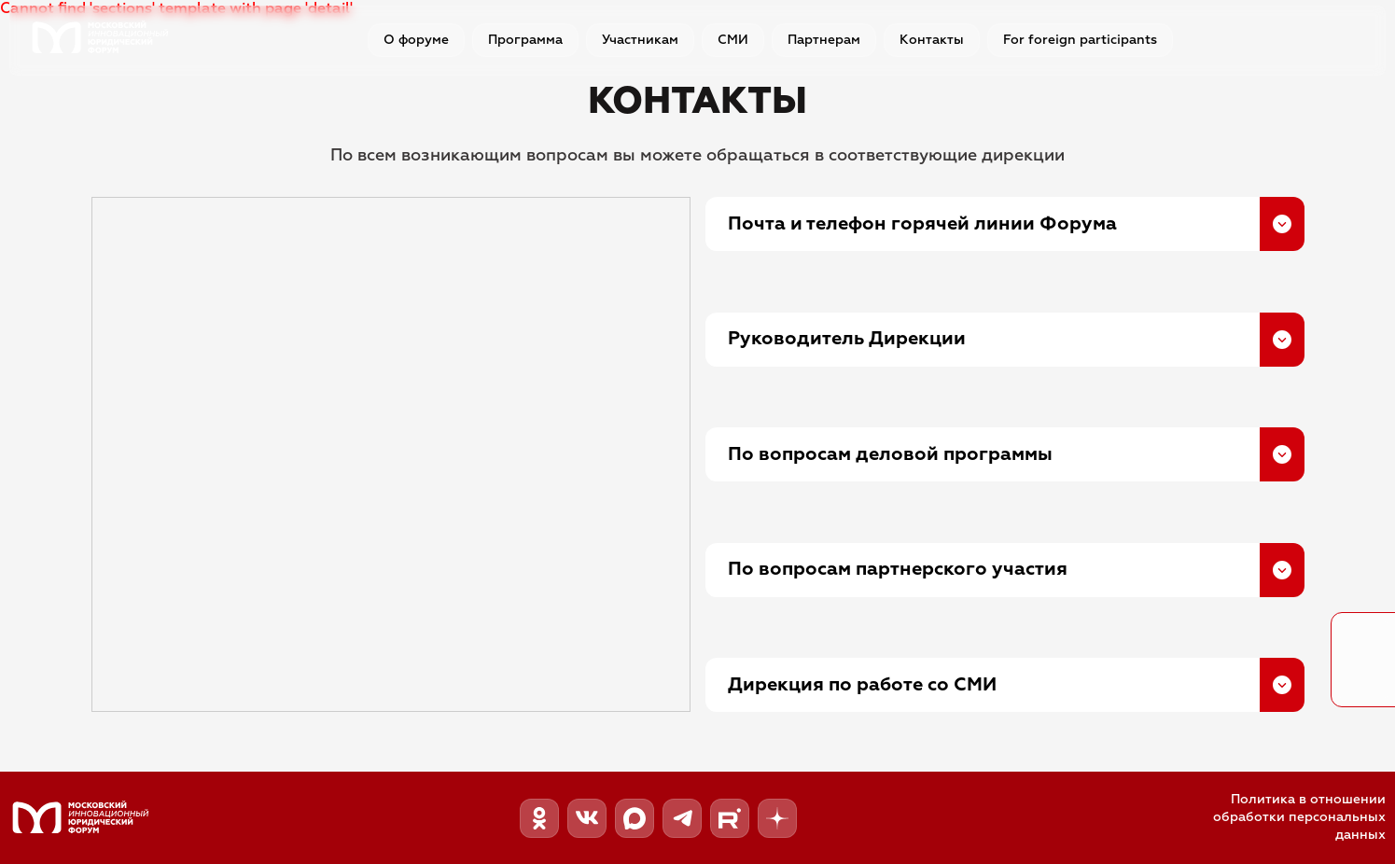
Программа (525, 40)
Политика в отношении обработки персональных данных (1299, 817)
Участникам (640, 40)
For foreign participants (1080, 40)
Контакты (932, 40)
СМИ (733, 40)
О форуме (416, 40)
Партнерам (824, 40)
